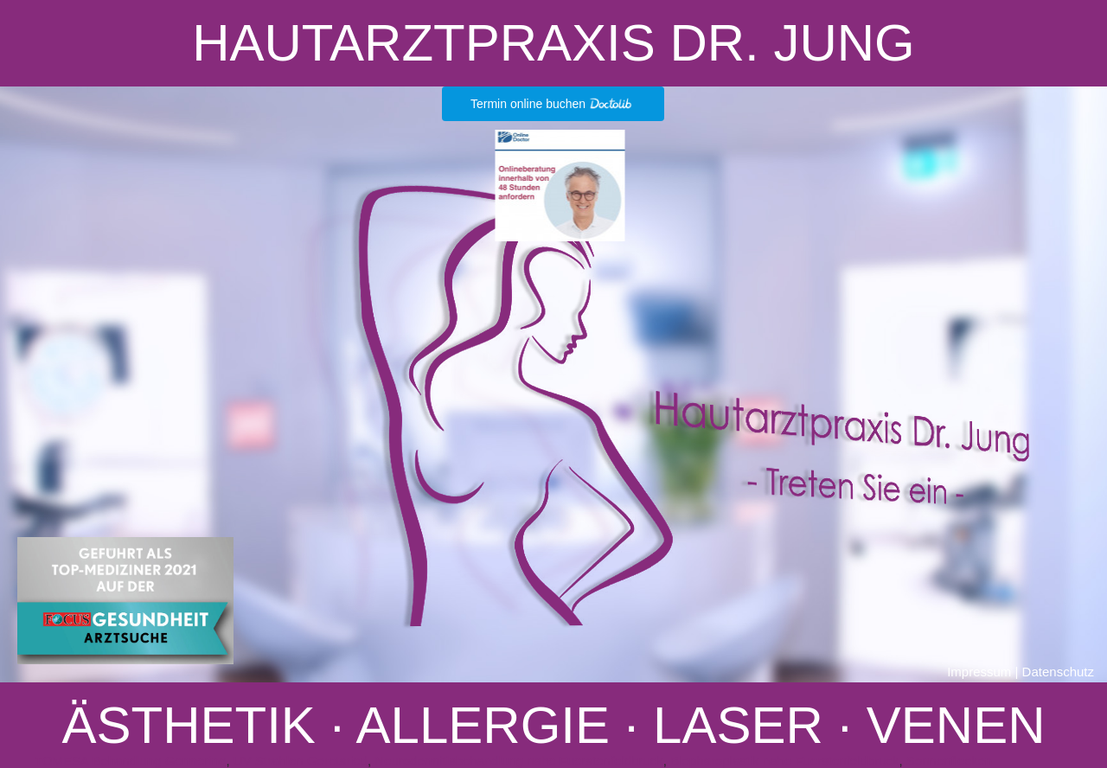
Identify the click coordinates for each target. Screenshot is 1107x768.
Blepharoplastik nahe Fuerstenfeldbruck (784, 760)
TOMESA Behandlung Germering (131, 760)
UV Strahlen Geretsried (301, 760)
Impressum (979, 671)
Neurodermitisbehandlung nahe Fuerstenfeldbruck (518, 760)
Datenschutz (1058, 671)
